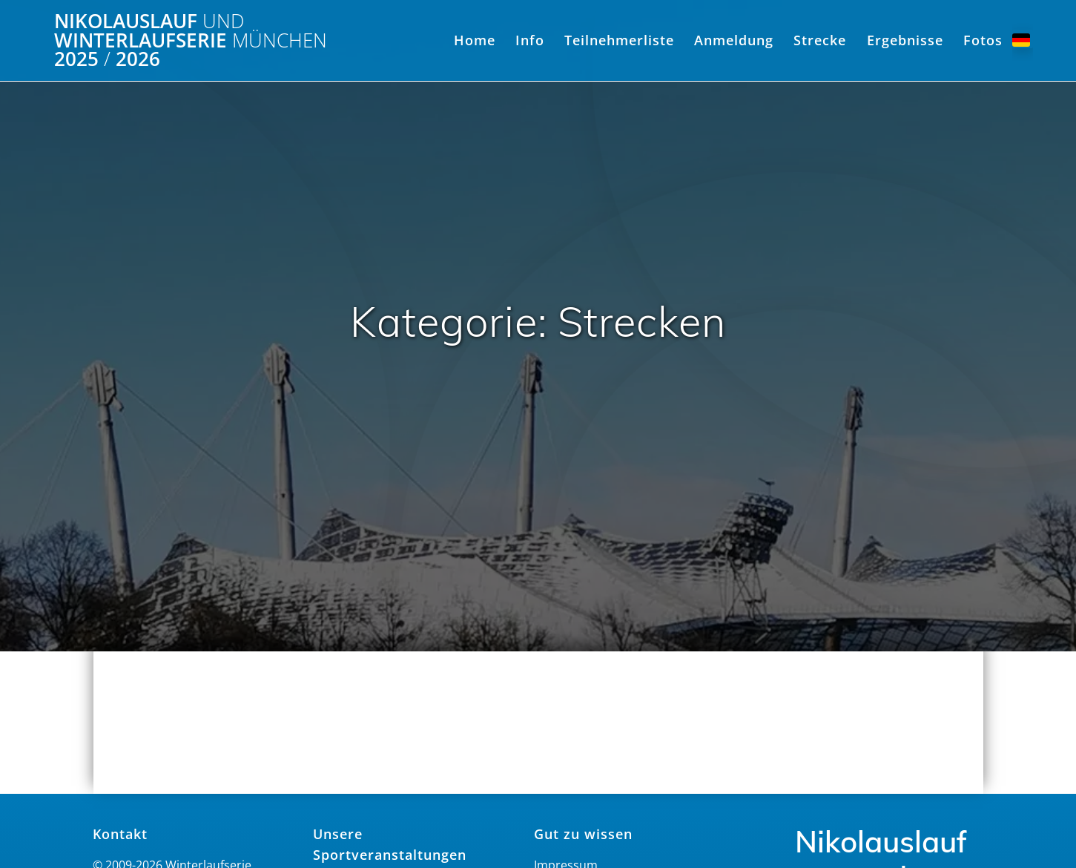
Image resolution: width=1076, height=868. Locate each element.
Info (529, 40)
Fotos (983, 40)
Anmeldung (733, 40)
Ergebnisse (905, 40)
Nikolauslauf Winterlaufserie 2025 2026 (190, 40)
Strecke (819, 40)
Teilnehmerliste (619, 40)
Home (474, 40)
